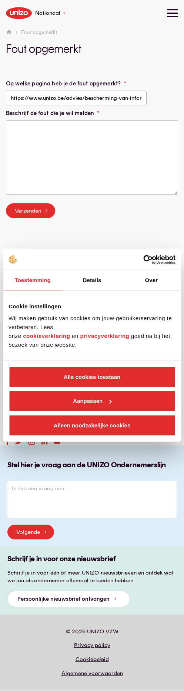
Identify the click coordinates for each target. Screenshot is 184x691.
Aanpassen (92, 401)
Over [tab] (151, 280)
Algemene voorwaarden (92, 673)
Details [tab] (92, 280)
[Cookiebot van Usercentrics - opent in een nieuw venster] (143, 259)
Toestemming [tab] (32, 280)
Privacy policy (92, 645)
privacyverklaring (104, 335)
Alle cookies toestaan (92, 376)
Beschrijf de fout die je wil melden (50, 113)
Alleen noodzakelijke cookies (92, 425)
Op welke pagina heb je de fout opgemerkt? (63, 83)
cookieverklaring (46, 335)
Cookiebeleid (92, 659)
